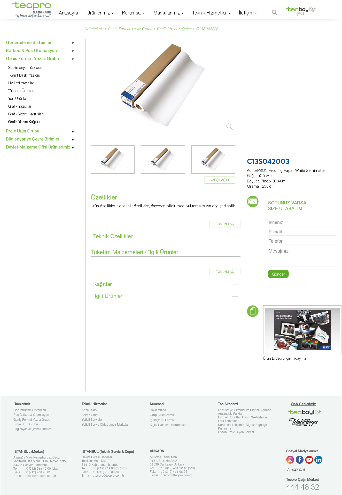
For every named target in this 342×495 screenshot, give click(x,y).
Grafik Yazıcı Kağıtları (174, 29)
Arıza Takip (89, 410)
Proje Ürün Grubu (25, 424)
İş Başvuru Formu (162, 420)
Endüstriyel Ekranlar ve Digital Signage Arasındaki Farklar (244, 412)
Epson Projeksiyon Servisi (236, 432)
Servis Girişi (90, 415)
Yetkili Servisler (92, 420)
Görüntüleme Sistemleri (29, 410)
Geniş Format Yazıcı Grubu (31, 420)
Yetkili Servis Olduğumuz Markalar (105, 424)
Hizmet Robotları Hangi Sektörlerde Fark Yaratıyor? (242, 419)
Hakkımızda (158, 410)
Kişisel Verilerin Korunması (168, 425)
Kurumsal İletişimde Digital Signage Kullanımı (242, 427)
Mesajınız (302, 257)
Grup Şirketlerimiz (162, 415)
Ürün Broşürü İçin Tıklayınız (284, 359)
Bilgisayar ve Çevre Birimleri (32, 429)
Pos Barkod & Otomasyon (31, 415)
